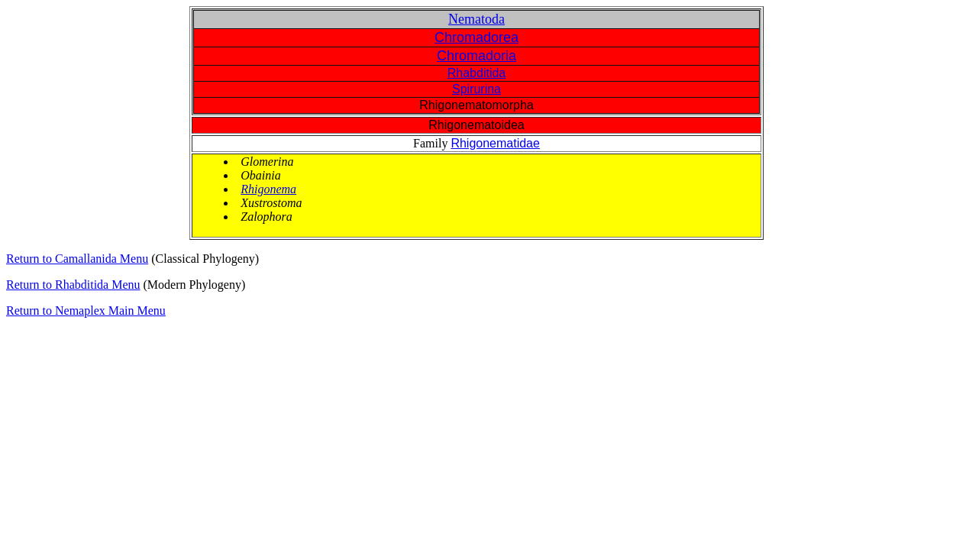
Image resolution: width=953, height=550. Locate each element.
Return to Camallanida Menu (77, 258)
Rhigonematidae (495, 143)
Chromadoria (476, 55)
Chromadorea (476, 37)
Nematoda (476, 19)
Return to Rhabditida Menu (73, 284)
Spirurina (476, 88)
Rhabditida (476, 72)
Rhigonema (268, 189)
